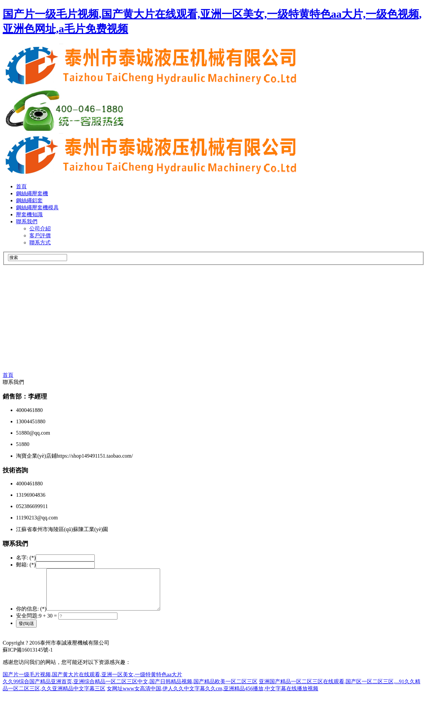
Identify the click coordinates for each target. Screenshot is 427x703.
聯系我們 (26, 221)
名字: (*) (26, 557)
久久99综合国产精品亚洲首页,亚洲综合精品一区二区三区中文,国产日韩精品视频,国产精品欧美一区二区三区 (130, 689)
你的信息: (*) (31, 617)
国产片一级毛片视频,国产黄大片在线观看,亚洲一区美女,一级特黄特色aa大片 (92, 682)
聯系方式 (40, 242)
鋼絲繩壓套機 (32, 193)
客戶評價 (40, 235)
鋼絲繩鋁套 (29, 200)
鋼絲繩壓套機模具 (37, 207)
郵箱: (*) (26, 564)
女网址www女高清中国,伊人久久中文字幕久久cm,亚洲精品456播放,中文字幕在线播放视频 (212, 696)
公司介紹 (40, 228)
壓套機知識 (29, 214)
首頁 (21, 186)
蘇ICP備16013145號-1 (28, 658)
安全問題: (27, 624)
